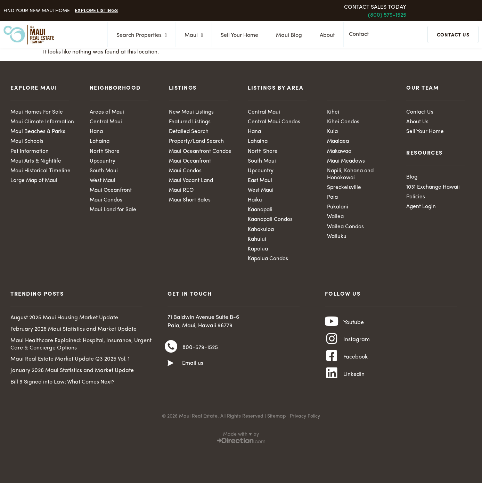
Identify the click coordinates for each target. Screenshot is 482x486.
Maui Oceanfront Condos (201, 152)
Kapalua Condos (269, 262)
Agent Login (421, 208)
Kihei (333, 112)
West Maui (103, 182)
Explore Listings (96, 10)
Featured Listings (190, 122)
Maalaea (339, 142)
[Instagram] (332, 346)
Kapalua (258, 252)
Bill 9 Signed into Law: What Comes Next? (62, 385)
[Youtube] (332, 327)
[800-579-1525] (171, 352)
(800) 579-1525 (387, 15)
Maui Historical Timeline (41, 179)
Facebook (355, 365)
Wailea (335, 219)
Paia (333, 199)
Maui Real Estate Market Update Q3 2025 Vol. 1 (70, 363)
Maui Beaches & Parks (38, 139)
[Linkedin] (332, 384)
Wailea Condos (346, 229)
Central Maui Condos (275, 122)
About (325, 35)
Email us (192, 369)
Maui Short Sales (190, 202)
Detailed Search (189, 132)
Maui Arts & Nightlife (36, 169)
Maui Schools (27, 149)
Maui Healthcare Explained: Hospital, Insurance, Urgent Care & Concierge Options (81, 347)
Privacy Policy (305, 422)
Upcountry (103, 162)
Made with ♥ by (241, 440)
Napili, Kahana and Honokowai (351, 176)
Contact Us (420, 112)
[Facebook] (332, 365)
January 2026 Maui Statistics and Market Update (72, 374)
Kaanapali (261, 212)
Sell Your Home (237, 35)
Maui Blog (287, 35)
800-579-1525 (200, 352)
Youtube (353, 327)
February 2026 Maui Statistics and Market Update (73, 333)
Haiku (255, 202)
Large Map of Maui (35, 189)
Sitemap (276, 422)
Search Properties (139, 35)
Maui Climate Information (27, 126)
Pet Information (30, 159)
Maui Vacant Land (192, 182)
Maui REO (182, 192)
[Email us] (171, 369)
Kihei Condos (343, 122)
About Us (417, 122)
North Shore (105, 152)
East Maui (260, 182)
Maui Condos (106, 202)
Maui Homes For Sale (37, 112)
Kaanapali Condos (271, 222)
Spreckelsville (344, 189)
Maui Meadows (347, 162)
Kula (332, 132)
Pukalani (338, 209)
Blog (412, 178)
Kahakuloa (261, 232)
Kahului (257, 242)
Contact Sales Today (375, 7)
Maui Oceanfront (111, 192)
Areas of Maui (107, 112)
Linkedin (354, 384)
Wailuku (337, 239)
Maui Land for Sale (114, 212)
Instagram (356, 346)
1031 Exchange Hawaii (434, 188)
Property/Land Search (197, 142)
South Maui (104, 172)
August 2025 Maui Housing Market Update (64, 321)
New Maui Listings (192, 112)
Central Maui (106, 122)
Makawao (340, 152)
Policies (415, 198)
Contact (360, 35)
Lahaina (100, 142)
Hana (97, 132)
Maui (191, 35)
